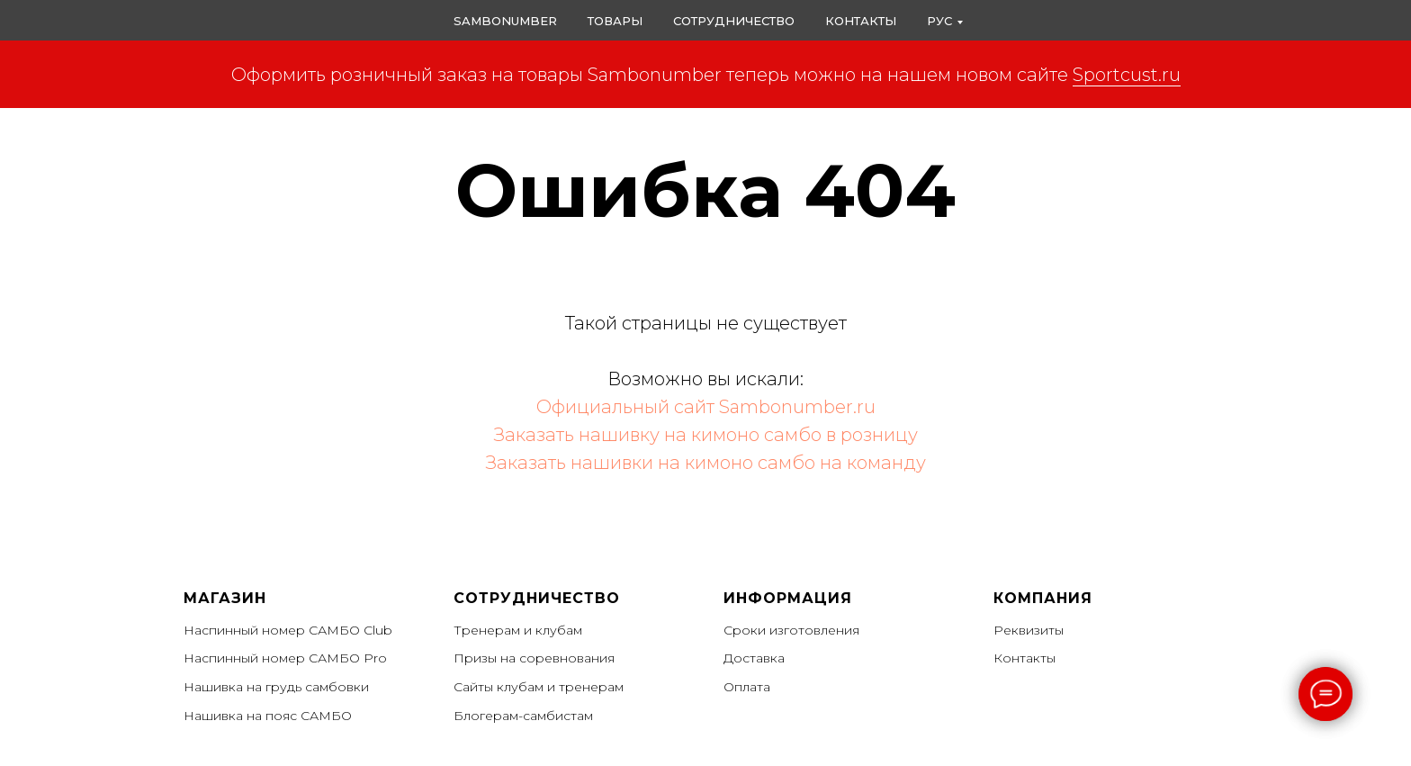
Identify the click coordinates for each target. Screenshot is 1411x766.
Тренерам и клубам (518, 630)
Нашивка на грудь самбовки (276, 687)
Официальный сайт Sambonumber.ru (706, 407)
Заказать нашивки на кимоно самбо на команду (706, 462)
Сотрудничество (734, 21)
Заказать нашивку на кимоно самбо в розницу (706, 435)
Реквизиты (1028, 630)
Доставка (754, 658)
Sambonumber (505, 21)
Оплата (746, 687)
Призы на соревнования (534, 658)
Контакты (860, 21)
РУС (939, 21)
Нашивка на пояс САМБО (268, 715)
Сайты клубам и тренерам (539, 687)
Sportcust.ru (1127, 75)
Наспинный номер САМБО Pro (285, 658)
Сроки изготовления (791, 630)
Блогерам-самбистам (523, 715)
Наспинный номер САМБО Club (288, 630)
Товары (615, 21)
